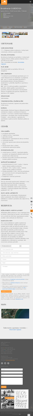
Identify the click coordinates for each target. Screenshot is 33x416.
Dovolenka (4, 1)
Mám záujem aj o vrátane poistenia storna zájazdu (14, 280)
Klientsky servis (19, 299)
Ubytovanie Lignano (15, 329)
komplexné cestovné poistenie (17, 279)
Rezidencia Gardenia (6, 28)
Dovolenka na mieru (12, 413)
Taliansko (10, 27)
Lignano (25, 27)
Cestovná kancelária (10, 360)
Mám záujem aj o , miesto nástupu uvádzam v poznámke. (14, 283)
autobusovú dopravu (15, 282)
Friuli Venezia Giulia (17, 27)
